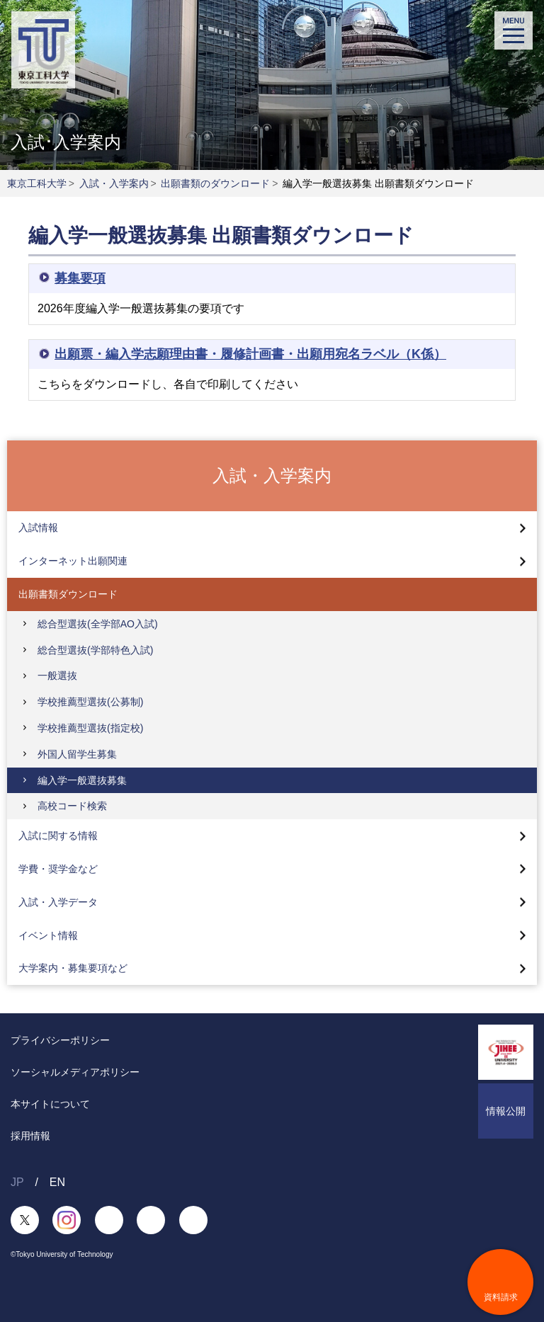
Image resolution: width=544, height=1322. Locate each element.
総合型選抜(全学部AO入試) (98, 623)
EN (57, 1182)
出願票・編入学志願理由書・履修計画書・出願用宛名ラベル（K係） (250, 354)
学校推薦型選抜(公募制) (90, 701)
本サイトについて (50, 1104)
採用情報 (30, 1135)
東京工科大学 (37, 183)
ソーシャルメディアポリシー (75, 1072)
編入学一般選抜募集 (82, 780)
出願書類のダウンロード (215, 183)
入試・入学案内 (114, 183)
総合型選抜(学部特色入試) (95, 650)
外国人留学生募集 (77, 754)
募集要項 (80, 278)
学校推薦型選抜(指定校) (90, 728)
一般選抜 (57, 675)
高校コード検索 (72, 805)
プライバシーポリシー (60, 1040)
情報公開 (506, 1111)
